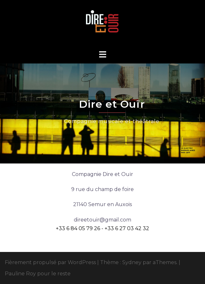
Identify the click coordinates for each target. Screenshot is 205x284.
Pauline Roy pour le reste (38, 274)
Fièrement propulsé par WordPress (50, 262)
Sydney (131, 262)
